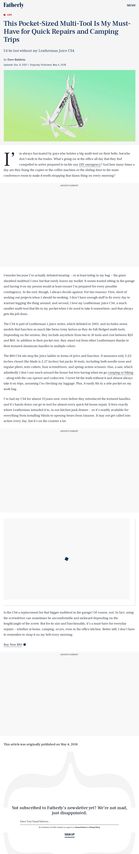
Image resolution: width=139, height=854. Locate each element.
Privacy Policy (95, 827)
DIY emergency (90, 164)
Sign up (70, 834)
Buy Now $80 (13, 645)
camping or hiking (120, 373)
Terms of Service (81, 827)
